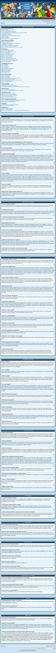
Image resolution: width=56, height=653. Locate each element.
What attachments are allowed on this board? (10, 104)
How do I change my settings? (7, 41)
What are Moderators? (6, 76)
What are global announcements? (8, 68)
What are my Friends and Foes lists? (8, 89)
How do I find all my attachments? (8, 105)
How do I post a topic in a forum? (8, 49)
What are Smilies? (5, 66)
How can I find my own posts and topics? (9, 97)
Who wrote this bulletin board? (7, 108)
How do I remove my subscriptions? (8, 101)
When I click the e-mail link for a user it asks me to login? (12, 47)
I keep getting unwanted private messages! (10, 85)
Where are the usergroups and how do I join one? (11, 78)
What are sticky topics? (6, 70)
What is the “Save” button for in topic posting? (10, 59)
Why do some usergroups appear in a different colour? (12, 80)
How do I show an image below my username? (10, 45)
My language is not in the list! (7, 44)
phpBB (24, 650)
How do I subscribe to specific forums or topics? (10, 100)
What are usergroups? (6, 77)
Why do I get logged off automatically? (9, 31)
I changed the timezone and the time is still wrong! (11, 43)
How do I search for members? (7, 96)
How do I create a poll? (6, 52)
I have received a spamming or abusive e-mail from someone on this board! (16, 86)
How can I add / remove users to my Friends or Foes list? (12, 90)
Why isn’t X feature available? (7, 109)
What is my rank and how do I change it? (9, 46)
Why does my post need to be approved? (9, 60)
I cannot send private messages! (8, 84)
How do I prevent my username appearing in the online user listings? (14, 32)
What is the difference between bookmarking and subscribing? (13, 99)
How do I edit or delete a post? (7, 50)
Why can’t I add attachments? (7, 56)
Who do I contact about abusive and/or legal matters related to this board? (15, 110)
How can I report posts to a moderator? (9, 58)
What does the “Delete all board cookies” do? (10, 38)
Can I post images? (5, 67)
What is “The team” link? (6, 82)
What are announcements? (7, 69)
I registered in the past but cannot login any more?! (11, 35)
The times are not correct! (6, 42)
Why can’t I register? (5, 37)
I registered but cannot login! (7, 34)
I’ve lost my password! (6, 33)
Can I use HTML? (5, 65)
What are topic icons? (6, 72)
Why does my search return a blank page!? (10, 95)
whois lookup (33, 634)
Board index (3, 23)
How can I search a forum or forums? (8, 93)
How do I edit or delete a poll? (7, 54)
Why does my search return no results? (9, 94)
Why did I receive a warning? (7, 57)
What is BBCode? (5, 64)
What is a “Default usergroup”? (7, 81)
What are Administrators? (6, 75)
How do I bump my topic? (6, 61)
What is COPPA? (5, 36)
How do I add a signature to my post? (9, 51)
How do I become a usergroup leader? (9, 79)
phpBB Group (35, 618)
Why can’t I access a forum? (7, 55)
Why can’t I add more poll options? (8, 53)
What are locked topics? (6, 71)
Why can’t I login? (5, 29)
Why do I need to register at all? (7, 30)
